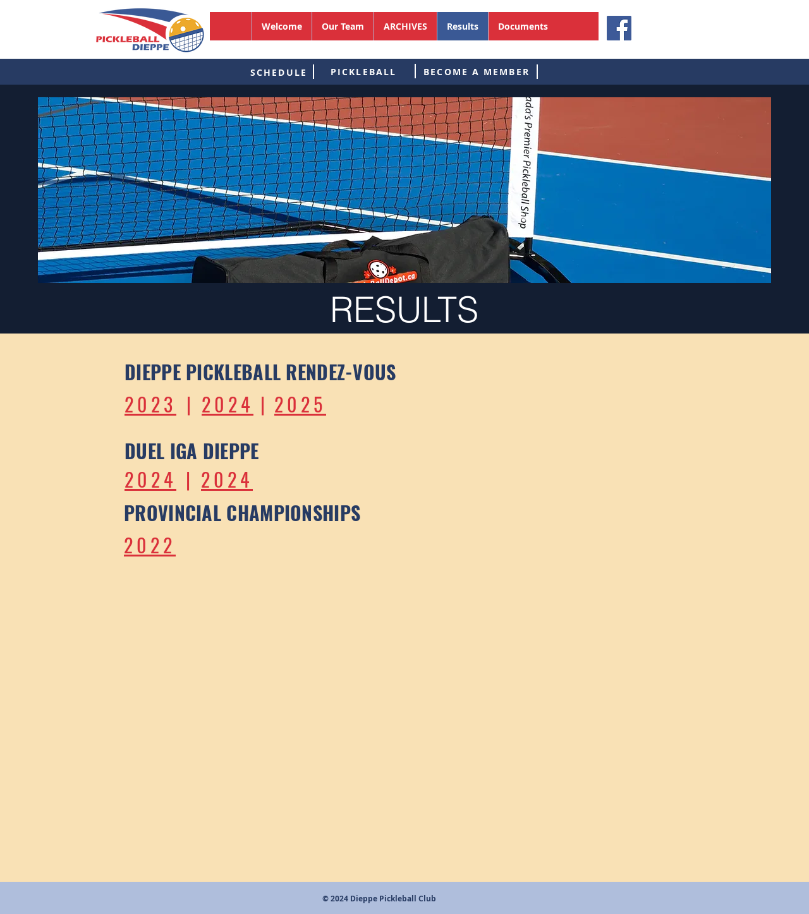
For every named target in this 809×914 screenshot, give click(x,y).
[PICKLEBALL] (363, 71)
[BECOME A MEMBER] (477, 71)
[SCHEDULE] (279, 72)
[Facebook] (619, 28)
